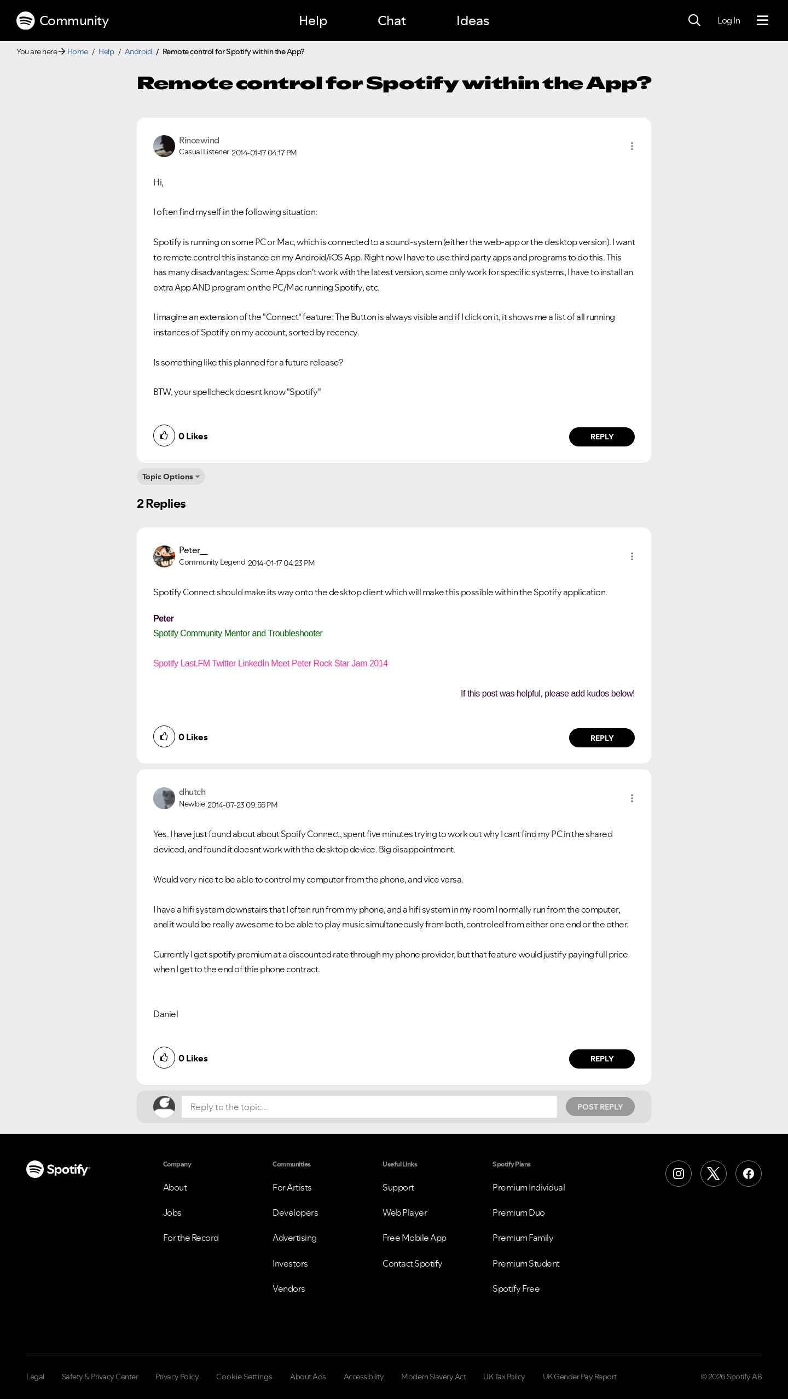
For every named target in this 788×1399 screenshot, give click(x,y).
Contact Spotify (413, 1263)
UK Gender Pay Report (580, 1376)
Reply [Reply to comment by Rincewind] (602, 436)
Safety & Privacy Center (100, 1376)
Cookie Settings (244, 1376)
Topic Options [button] (167, 476)
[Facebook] (748, 1173)
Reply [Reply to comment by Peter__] (602, 738)
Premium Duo (519, 1212)
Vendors (289, 1288)
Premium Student (526, 1263)
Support (398, 1187)
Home (77, 51)
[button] (632, 146)
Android (138, 51)
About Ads (308, 1376)
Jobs (172, 1212)
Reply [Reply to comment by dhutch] (602, 1058)
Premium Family (523, 1238)
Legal (35, 1376)
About (175, 1187)
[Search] (694, 21)
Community (62, 20)
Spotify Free (516, 1288)
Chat (392, 20)
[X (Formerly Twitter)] (713, 1173)
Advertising (295, 1238)
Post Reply (600, 1106)
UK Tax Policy (504, 1376)
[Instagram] (678, 1173)
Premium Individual (529, 1187)
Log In (728, 20)
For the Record (191, 1238)
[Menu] (763, 20)
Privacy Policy (177, 1376)
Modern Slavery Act (433, 1376)
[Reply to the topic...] (369, 1107)
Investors (290, 1263)
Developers (295, 1212)
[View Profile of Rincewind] (199, 140)
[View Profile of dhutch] (192, 792)
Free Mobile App (415, 1238)
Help (313, 20)
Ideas (472, 20)
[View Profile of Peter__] (193, 550)
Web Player (405, 1212)
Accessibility (364, 1376)
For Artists (292, 1187)
